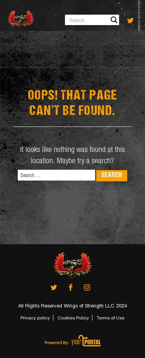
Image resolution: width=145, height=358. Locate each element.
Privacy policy (35, 318)
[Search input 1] (92, 19)
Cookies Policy (73, 318)
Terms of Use (111, 318)
